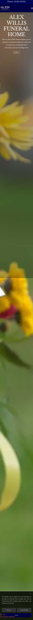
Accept (16, 615)
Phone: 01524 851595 (16, 2)
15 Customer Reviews (7, 617)
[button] (32, 8)
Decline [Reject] (9, 610)
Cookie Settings (24, 610)
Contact (16, 52)
